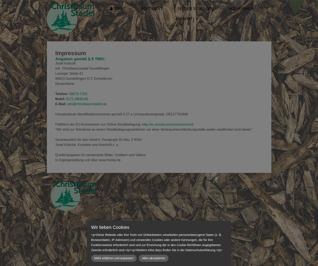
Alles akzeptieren (153, 258)
